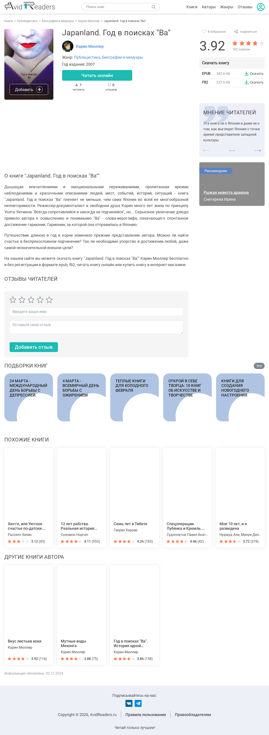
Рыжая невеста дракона (226, 192)
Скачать (257, 73)
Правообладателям (193, 714)
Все (259, 366)
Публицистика (87, 57)
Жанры (226, 7)
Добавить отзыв (34, 347)
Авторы (209, 7)
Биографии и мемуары (122, 57)
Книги (191, 7)
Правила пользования (145, 714)
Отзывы (245, 7)
